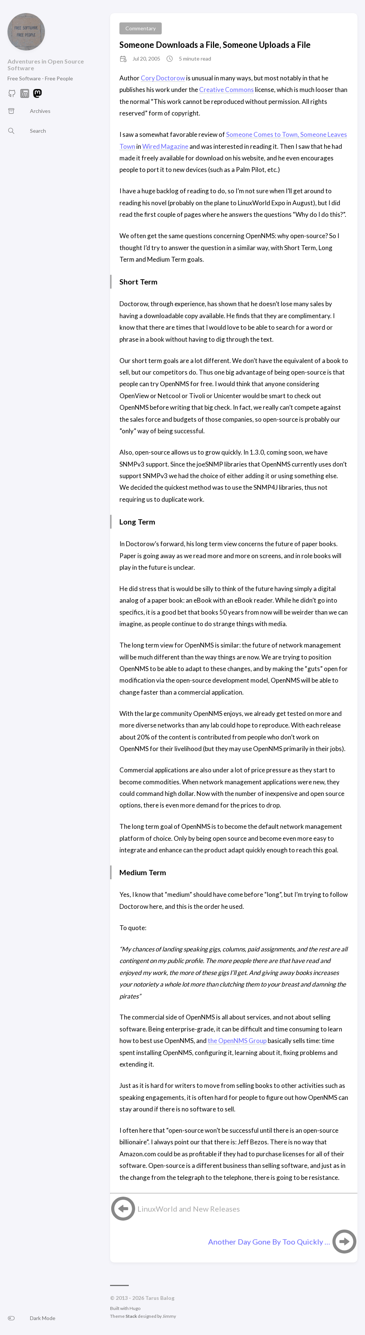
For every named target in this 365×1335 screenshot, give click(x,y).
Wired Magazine (165, 146)
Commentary (140, 28)
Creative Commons (226, 89)
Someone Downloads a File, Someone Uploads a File (215, 45)
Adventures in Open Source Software (45, 64)
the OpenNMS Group (237, 1041)
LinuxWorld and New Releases (188, 1208)
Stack (131, 1316)
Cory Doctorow (163, 78)
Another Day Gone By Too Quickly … (269, 1241)
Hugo (135, 1308)
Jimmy (169, 1316)
